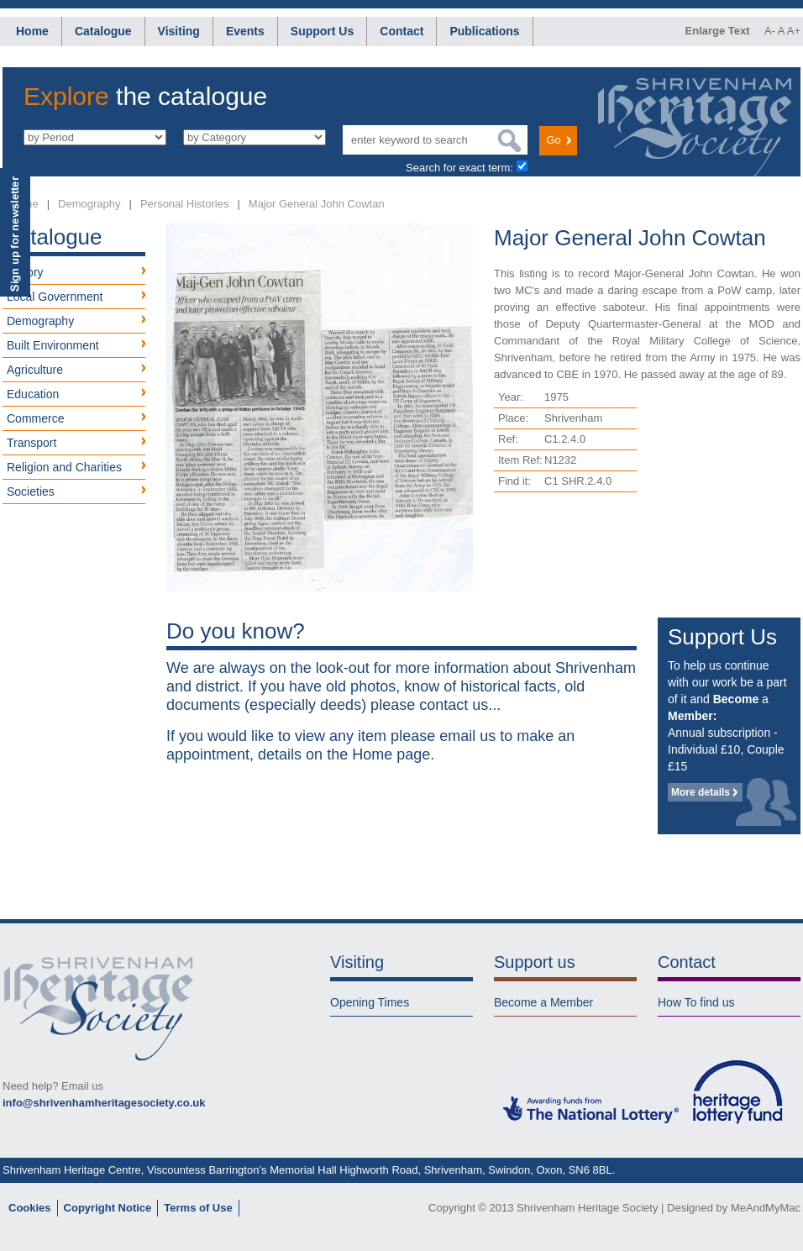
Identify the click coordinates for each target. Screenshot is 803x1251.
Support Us (322, 31)
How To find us (696, 1002)
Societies (31, 491)
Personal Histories (184, 203)
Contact (401, 31)
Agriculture (35, 369)
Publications (484, 31)
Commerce (35, 418)
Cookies (29, 1207)
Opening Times (369, 1002)
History (25, 272)
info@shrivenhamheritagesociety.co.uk (104, 1102)
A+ (793, 30)
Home (32, 31)
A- (769, 30)
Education (33, 394)
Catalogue (103, 31)
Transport (31, 442)
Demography (89, 203)
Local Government (54, 296)
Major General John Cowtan (317, 203)
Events (245, 31)
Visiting (179, 31)
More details (700, 792)
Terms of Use (198, 1207)
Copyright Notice (108, 1207)
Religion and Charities (64, 467)
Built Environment (53, 345)
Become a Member (543, 1002)
